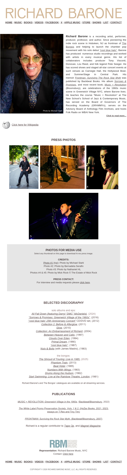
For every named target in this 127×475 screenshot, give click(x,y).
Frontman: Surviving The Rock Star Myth (98, 77)
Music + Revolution (115, 84)
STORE (86, 22)
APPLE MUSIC (72, 22)
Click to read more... (116, 116)
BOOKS (28, 22)
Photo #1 (48, 262)
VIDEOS (38, 22)
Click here (68, 453)
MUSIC (18, 22)
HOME (8, 22)
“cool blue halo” (108, 50)
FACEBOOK (52, 22)
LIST (105, 22)
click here (85, 282)
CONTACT (116, 22)
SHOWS (96, 22)
